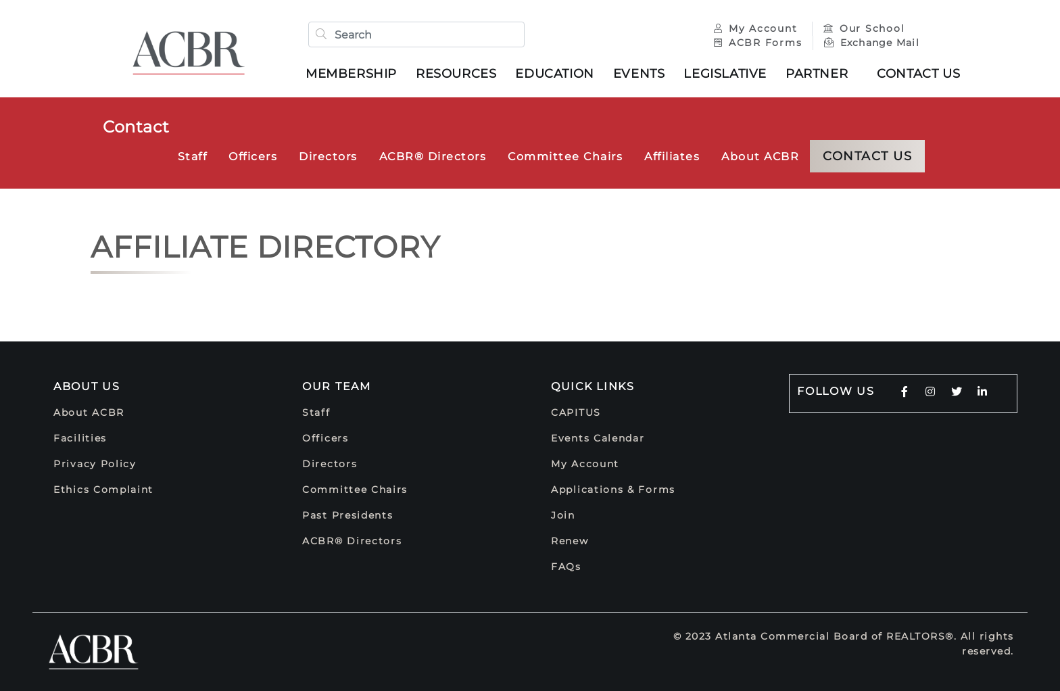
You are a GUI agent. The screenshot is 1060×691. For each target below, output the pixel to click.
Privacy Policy (95, 464)
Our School (864, 28)
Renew (570, 541)
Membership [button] (351, 73)
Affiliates (672, 156)
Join (563, 515)
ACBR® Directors (433, 156)
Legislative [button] (725, 73)
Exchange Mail (871, 43)
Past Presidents (347, 515)
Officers (252, 156)
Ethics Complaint (103, 489)
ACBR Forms (758, 43)
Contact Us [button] (918, 73)
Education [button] (554, 73)
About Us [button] (86, 386)
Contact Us (867, 156)
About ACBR (760, 156)
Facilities (80, 438)
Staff (193, 156)
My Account (757, 28)
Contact (136, 127)
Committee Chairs (565, 156)
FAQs (566, 567)
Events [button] (639, 73)
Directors (328, 156)
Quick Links (593, 386)
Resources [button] (456, 73)
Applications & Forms (613, 489)
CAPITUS (576, 412)
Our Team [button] (336, 386)
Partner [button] (817, 73)
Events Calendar (598, 438)
